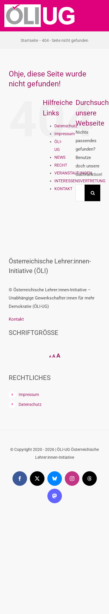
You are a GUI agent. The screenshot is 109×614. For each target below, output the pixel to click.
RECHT (60, 165)
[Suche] (93, 193)
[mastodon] (54, 496)
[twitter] (37, 478)
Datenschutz (65, 126)
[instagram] (72, 478)
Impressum (64, 133)
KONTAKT (63, 188)
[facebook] (19, 478)
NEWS (59, 157)
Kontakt (16, 319)
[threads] (89, 478)
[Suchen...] (80, 193)
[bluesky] (54, 478)
